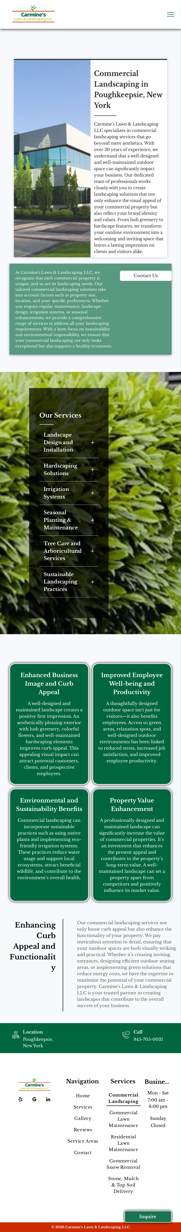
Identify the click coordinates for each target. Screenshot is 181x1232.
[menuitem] (83, 1095)
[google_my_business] (34, 1100)
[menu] (171, 14)
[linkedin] (48, 1100)
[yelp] (20, 1100)
